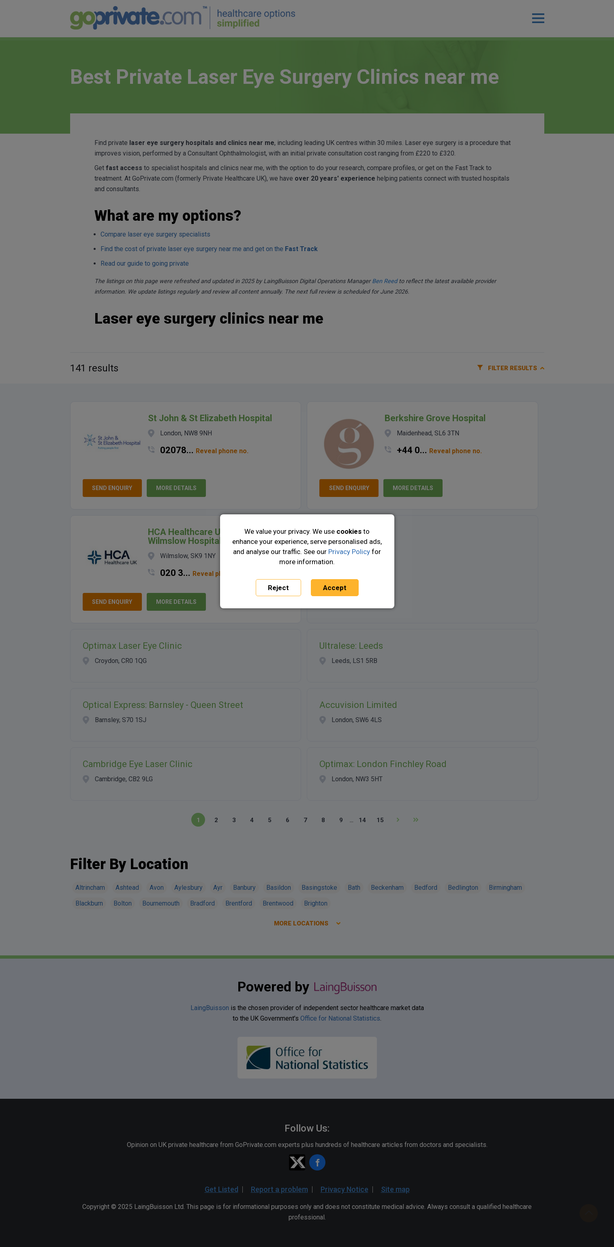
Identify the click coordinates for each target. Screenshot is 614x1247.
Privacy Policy (349, 552)
